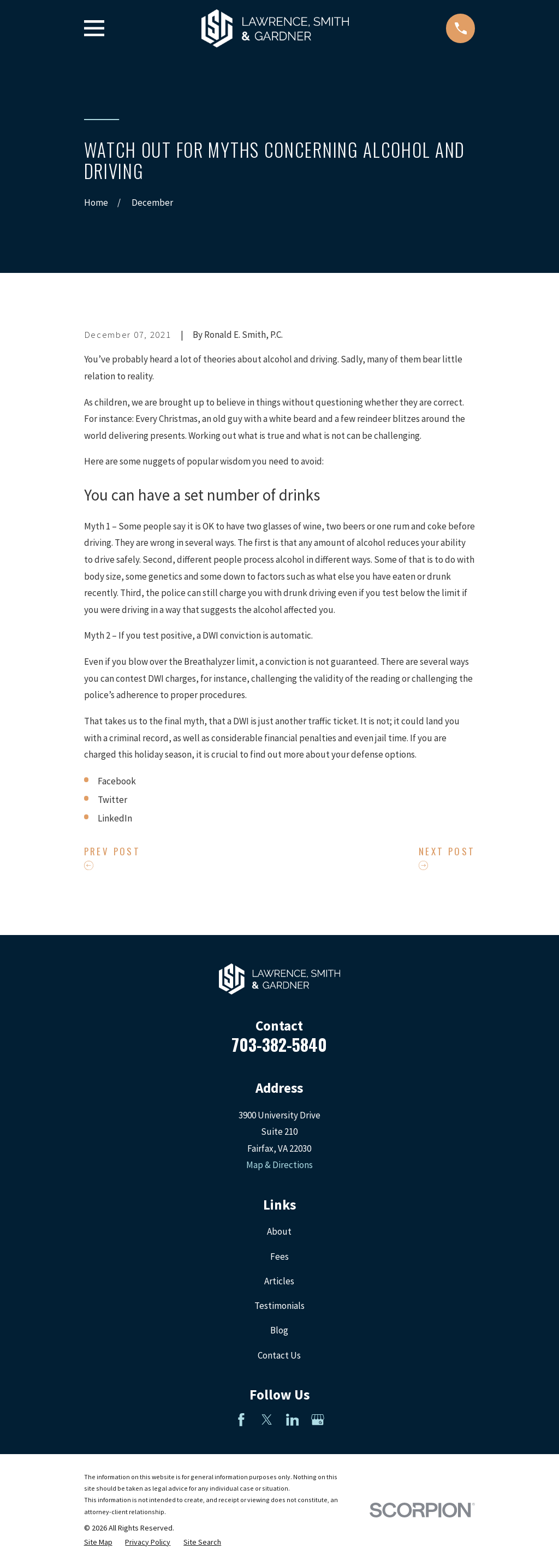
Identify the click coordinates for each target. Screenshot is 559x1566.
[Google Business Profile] (317, 1419)
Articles (279, 1281)
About (279, 1231)
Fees (279, 1257)
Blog (279, 1330)
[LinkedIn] (292, 1419)
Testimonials (279, 1306)
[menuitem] (98, 1542)
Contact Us (279, 1355)
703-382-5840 (279, 1044)
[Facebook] (241, 1419)
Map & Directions (279, 1165)
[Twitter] (266, 1419)
